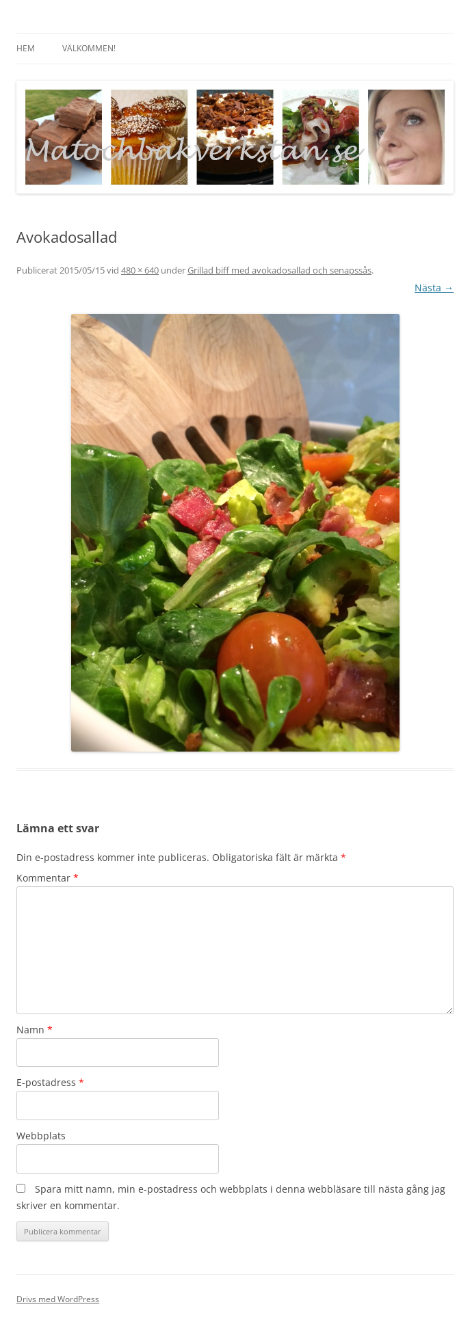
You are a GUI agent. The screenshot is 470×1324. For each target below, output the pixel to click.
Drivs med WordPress (57, 1299)
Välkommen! (89, 48)
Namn (34, 1029)
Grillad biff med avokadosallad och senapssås (279, 270)
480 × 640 (140, 270)
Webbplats (41, 1135)
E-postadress (50, 1082)
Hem (25, 48)
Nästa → (434, 287)
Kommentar (47, 877)
